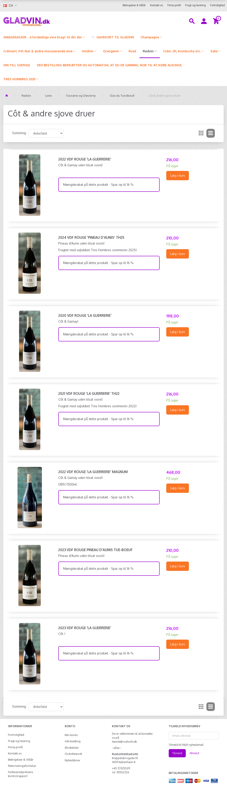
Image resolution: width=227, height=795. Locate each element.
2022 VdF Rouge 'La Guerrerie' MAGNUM (93, 472)
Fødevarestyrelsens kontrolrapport (20, 774)
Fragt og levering (195, 5)
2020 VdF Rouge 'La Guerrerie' (85, 315)
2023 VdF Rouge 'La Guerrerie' (84, 628)
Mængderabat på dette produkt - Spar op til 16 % (98, 184)
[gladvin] (42, 21)
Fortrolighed (217, 5)
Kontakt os (156, 5)
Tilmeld (177, 753)
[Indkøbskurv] (217, 21)
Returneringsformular (22, 766)
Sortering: (19, 133)
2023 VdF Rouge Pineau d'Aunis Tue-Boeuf (95, 550)
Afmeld (194, 753)
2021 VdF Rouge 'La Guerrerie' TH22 (88, 393)
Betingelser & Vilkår (134, 5)
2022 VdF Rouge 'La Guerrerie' (84, 159)
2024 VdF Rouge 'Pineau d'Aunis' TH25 (91, 237)
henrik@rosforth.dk (124, 741)
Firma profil (174, 5)
